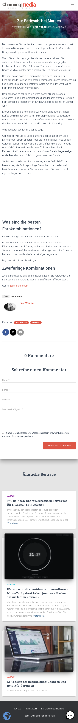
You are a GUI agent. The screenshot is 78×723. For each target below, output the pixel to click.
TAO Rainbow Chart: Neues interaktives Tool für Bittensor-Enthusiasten (38, 502)
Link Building (21, 322)
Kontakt (18, 709)
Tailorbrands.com (19, 285)
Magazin (35, 322)
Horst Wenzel (26, 303)
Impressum (31, 709)
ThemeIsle (50, 716)
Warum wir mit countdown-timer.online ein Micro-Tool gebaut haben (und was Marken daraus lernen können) (38, 593)
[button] (70, 715)
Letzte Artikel (16, 296)
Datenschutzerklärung (52, 709)
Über (6, 296)
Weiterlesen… (14, 523)
